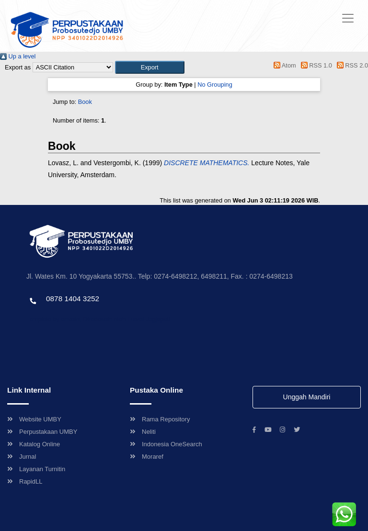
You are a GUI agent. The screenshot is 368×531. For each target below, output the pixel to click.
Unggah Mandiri (307, 397)
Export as (18, 67)
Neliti (143, 431)
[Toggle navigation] (348, 18)
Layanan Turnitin (36, 469)
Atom (283, 65)
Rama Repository (160, 419)
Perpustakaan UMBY (42, 431)
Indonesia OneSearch (166, 444)
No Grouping (214, 84)
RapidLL (24, 481)
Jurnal (21, 456)
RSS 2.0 (351, 65)
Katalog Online (33, 444)
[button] (149, 67)
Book (85, 101)
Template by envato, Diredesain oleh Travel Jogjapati (98, 319)
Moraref (146, 456)
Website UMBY (34, 419)
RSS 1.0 (315, 65)
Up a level (17, 56)
